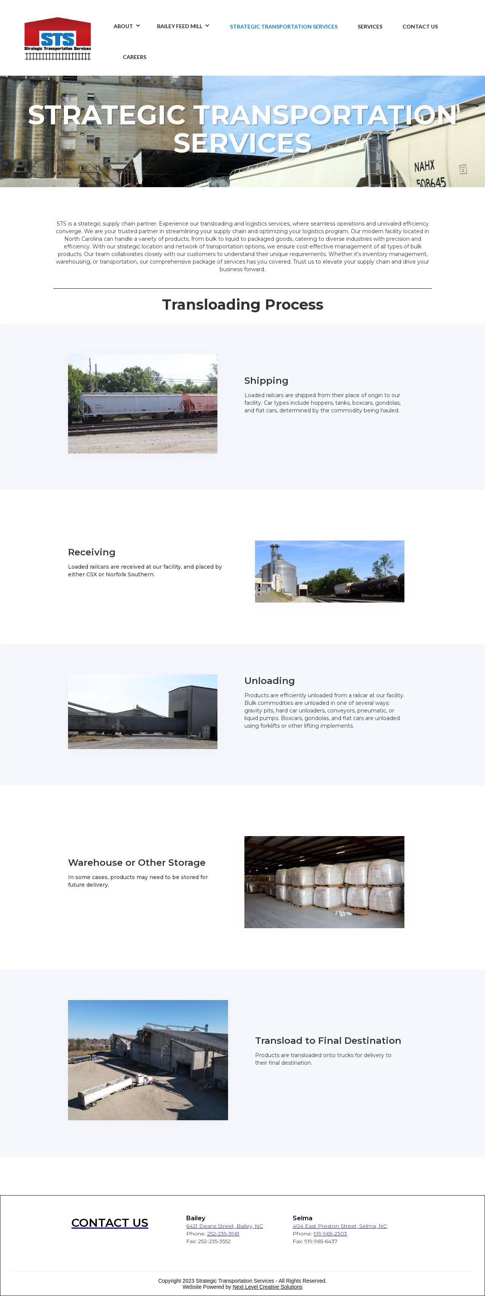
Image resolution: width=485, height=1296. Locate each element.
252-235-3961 (223, 1233)
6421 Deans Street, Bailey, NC (224, 1226)
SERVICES (370, 26)
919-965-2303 (330, 1233)
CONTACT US (420, 26)
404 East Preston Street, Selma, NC (340, 1226)
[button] (121, 23)
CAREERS (134, 57)
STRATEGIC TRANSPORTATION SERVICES (284, 26)
